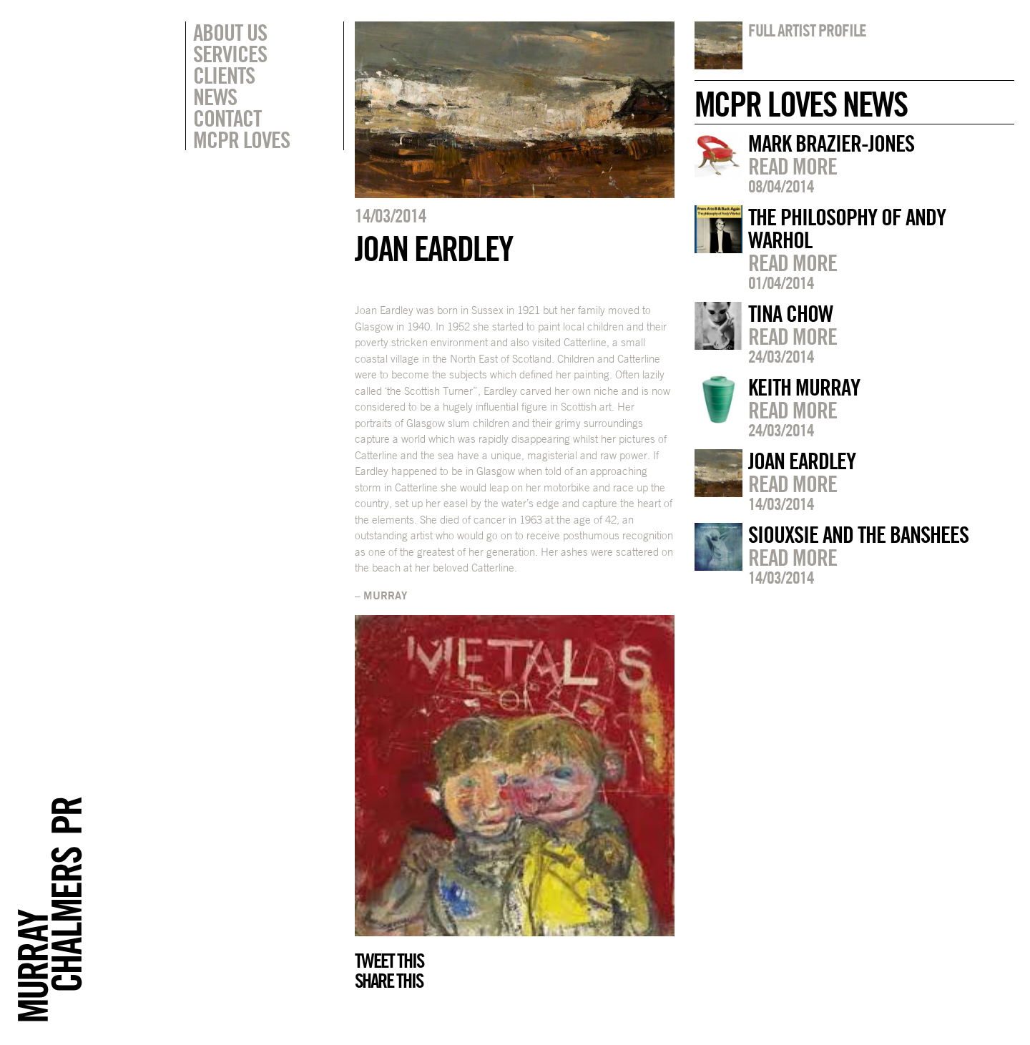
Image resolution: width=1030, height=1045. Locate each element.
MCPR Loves (241, 139)
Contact (227, 118)
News (215, 96)
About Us (230, 32)
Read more (792, 166)
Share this (389, 980)
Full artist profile (807, 30)
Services (230, 53)
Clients (224, 75)
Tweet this (389, 960)
